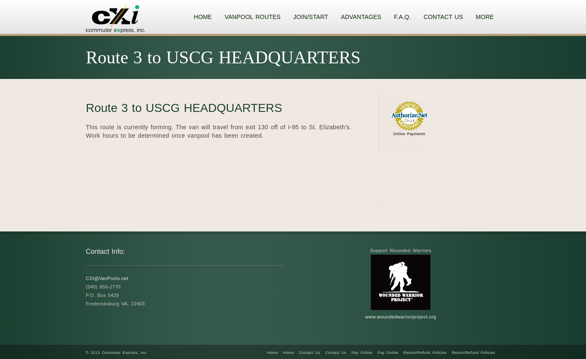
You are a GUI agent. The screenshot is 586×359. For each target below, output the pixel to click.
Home (272, 353)
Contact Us (309, 353)
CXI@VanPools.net (107, 278)
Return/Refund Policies (424, 353)
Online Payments (409, 134)
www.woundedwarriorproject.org (400, 316)
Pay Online (361, 353)
